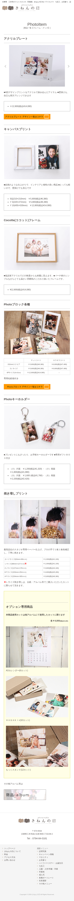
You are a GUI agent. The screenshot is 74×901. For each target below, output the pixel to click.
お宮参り (42, 860)
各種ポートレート (46, 878)
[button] (5, 66)
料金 (6, 854)
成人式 (42, 875)
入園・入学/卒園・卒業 (48, 869)
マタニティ (43, 857)
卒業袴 (42, 872)
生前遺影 (42, 881)
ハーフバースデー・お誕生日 (51, 863)
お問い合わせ (9, 860)
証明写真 (42, 851)
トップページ (9, 848)
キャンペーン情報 (46, 854)
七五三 (42, 866)
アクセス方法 (9, 857)
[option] (37, 66)
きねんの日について (12, 851)
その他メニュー (45, 884)
